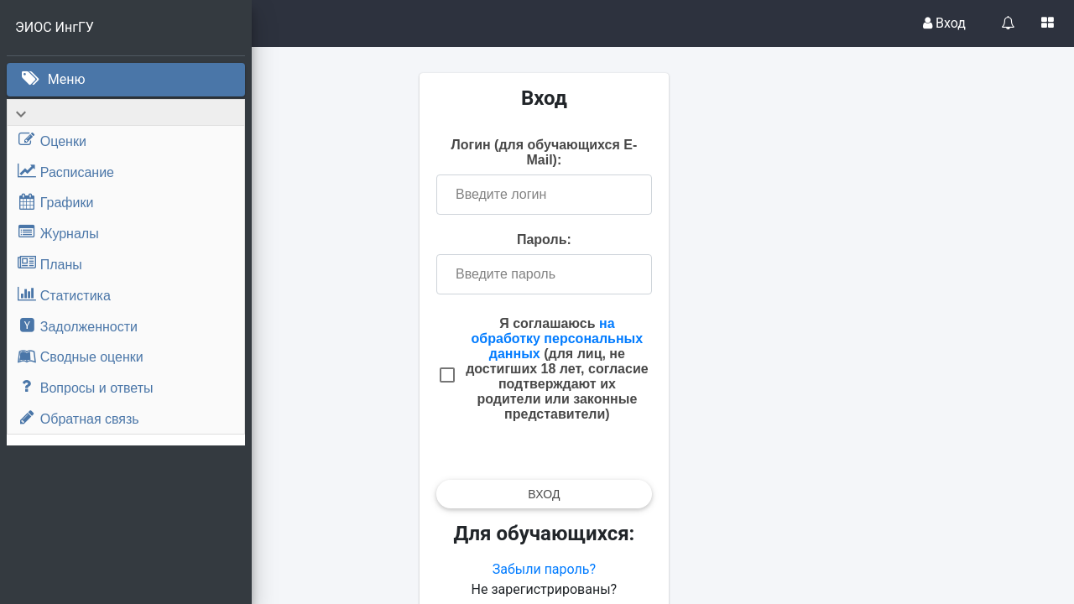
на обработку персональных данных (676, 338)
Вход (944, 23)
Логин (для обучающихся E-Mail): (663, 152)
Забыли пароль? (662, 569)
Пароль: (663, 239)
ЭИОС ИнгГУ (54, 27)
